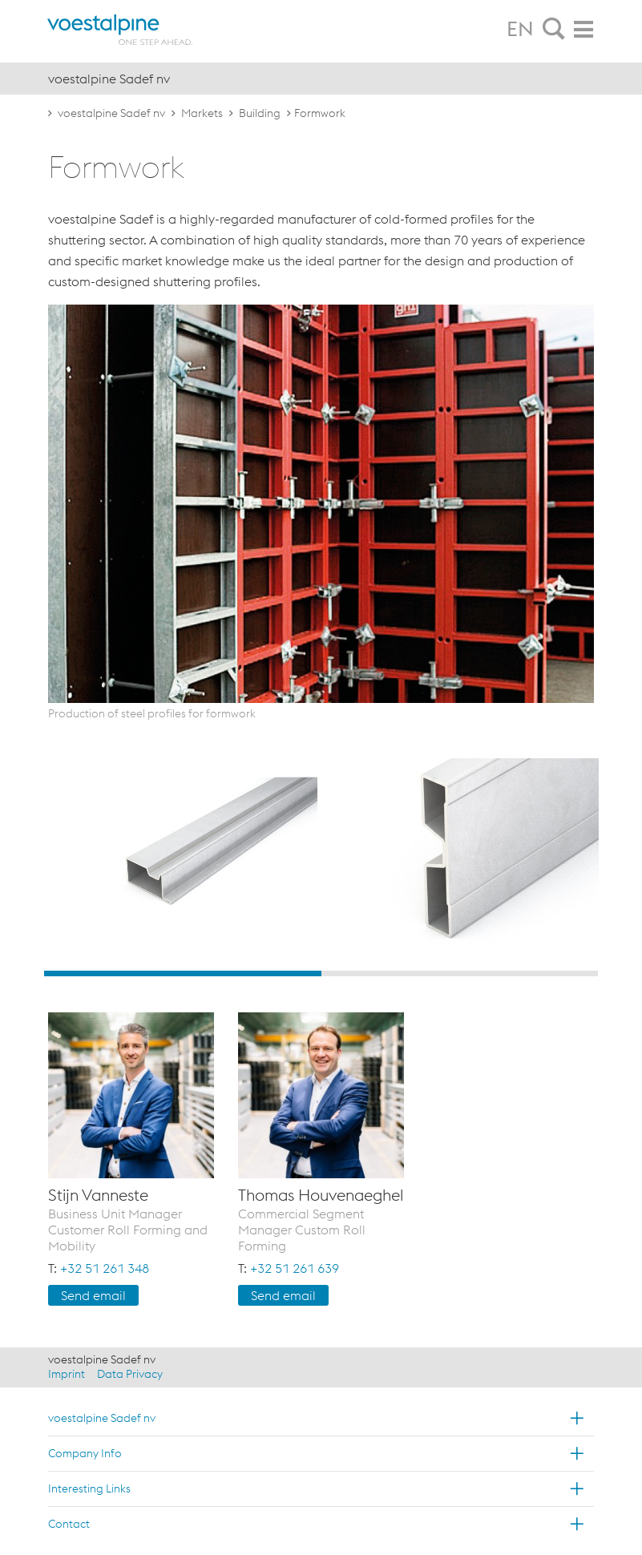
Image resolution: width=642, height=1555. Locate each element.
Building (260, 113)
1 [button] (182, 973)
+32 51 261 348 (104, 1268)
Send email (93, 1295)
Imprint (66, 1374)
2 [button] (460, 973)
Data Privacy (130, 1374)
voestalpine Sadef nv (111, 113)
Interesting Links (89, 1488)
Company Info (85, 1453)
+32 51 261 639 (294, 1268)
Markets (202, 113)
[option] (180, 860)
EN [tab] (520, 29)
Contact (69, 1524)
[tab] (554, 30)
